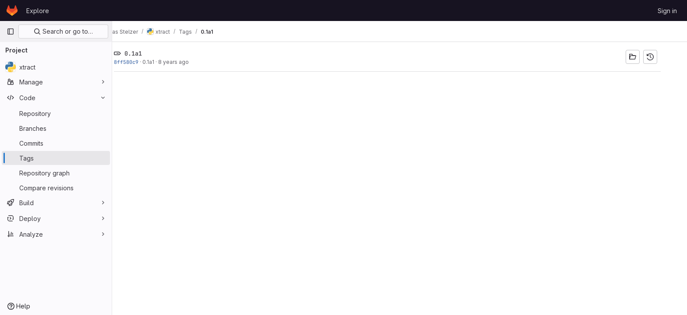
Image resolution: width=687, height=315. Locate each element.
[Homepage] (12, 11)
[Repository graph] (56, 173)
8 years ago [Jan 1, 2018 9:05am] (185, 62)
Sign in (667, 10)
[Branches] (56, 128)
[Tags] (56, 158)
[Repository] (56, 113)
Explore (37, 10)
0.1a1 (160, 62)
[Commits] (56, 143)
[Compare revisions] (56, 188)
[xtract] (56, 67)
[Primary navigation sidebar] (11, 31)
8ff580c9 (138, 62)
